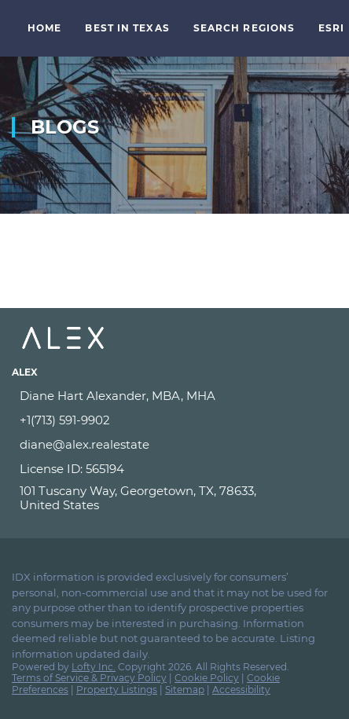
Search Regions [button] (244, 28)
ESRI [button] (331, 28)
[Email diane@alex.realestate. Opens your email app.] (151, 445)
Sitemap (184, 689)
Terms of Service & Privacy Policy (89, 678)
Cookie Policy (206, 678)
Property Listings (116, 689)
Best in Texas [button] (127, 28)
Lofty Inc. (94, 667)
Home (44, 28)
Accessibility (241, 689)
